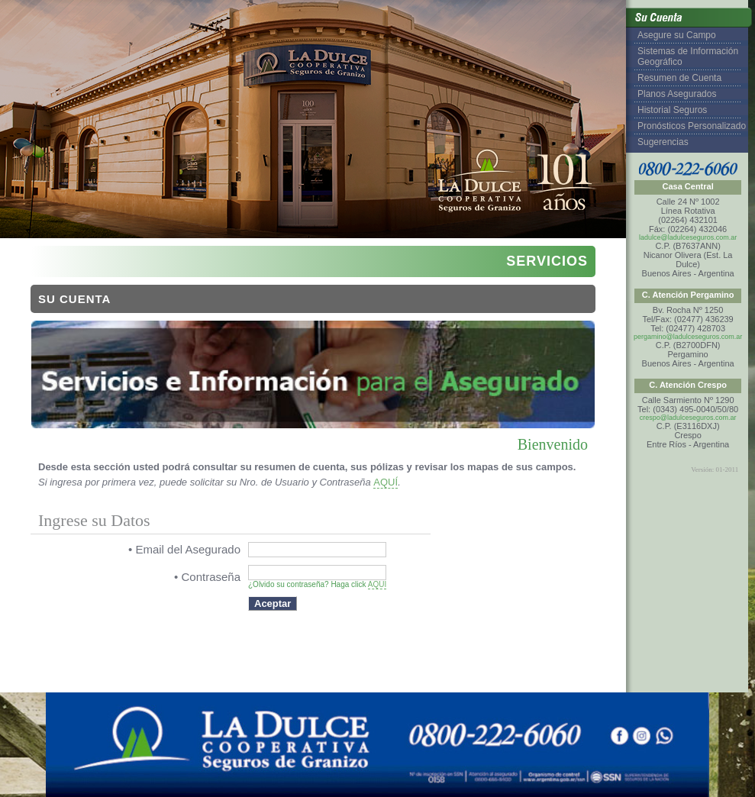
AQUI (377, 584)
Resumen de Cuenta (679, 78)
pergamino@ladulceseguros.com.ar (688, 336)
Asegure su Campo (676, 35)
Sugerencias (663, 142)
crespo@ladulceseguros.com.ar (688, 417)
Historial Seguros (672, 110)
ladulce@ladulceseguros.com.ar (688, 237)
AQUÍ (385, 482)
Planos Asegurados (676, 94)
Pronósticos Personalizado (691, 126)
